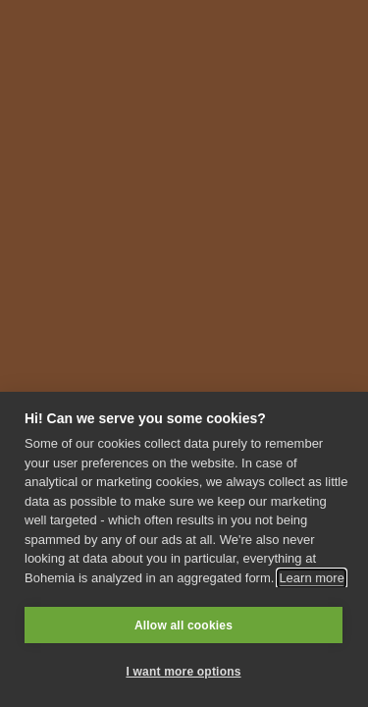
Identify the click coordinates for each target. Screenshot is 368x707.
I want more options (183, 672)
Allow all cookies (183, 625)
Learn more (311, 578)
